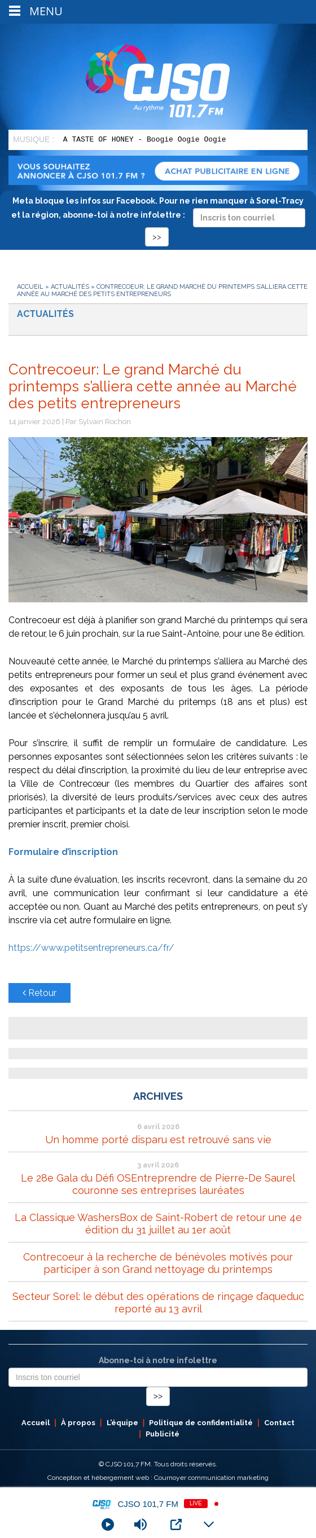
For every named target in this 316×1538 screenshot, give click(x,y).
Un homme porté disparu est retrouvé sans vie (158, 1139)
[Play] (108, 1524)
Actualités (70, 286)
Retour (39, 993)
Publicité (162, 1434)
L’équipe (122, 1422)
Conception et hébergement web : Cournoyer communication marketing (158, 1478)
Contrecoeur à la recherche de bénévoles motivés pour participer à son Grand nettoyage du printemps (158, 1263)
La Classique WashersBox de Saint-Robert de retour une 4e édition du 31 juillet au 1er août (158, 1223)
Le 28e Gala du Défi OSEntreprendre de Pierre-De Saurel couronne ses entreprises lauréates (158, 1184)
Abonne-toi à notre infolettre (158, 1360)
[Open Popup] (176, 1524)
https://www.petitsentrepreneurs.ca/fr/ (91, 947)
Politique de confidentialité (201, 1422)
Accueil (30, 286)
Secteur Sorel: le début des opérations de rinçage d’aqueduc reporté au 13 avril (158, 1302)
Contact (279, 1422)
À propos (78, 1422)
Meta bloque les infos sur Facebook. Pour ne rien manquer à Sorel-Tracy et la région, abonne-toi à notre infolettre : (158, 218)
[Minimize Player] (209, 1524)
